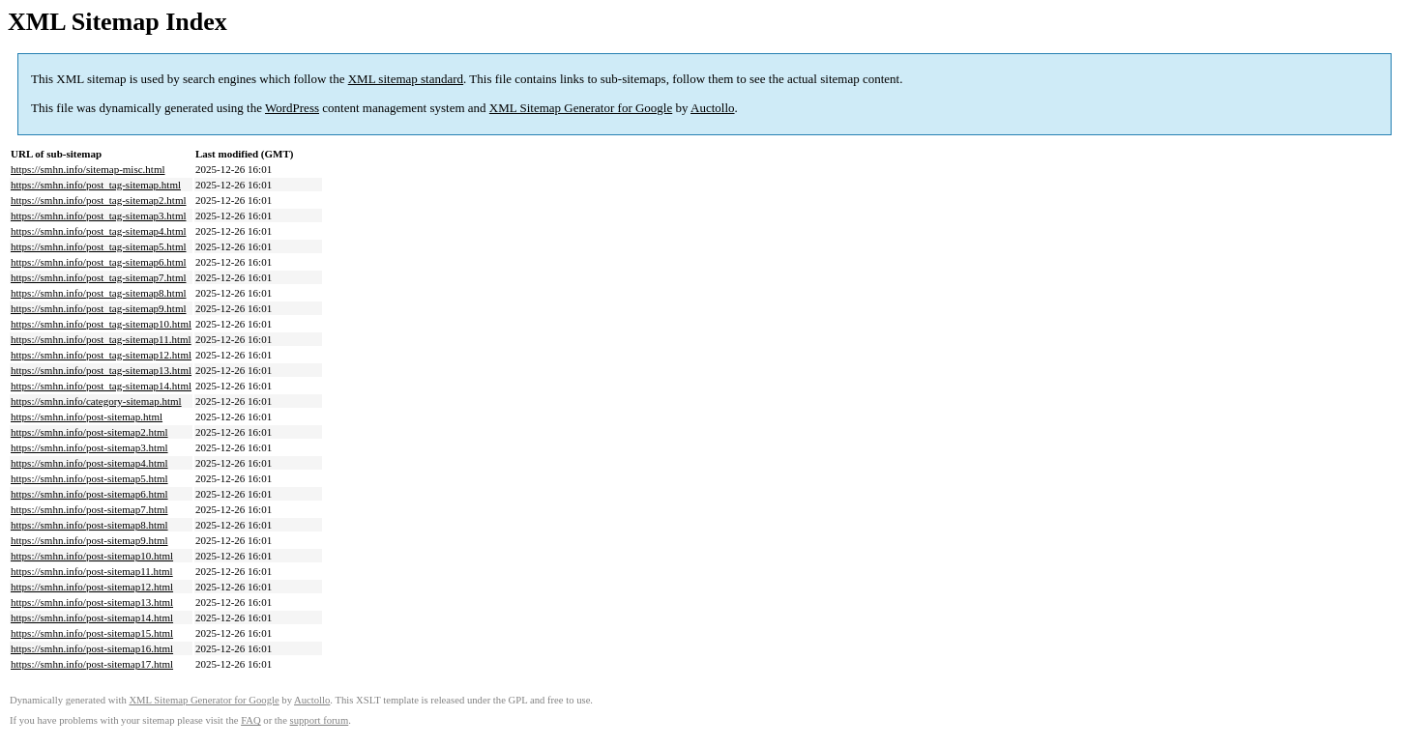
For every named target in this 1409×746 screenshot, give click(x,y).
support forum (319, 720)
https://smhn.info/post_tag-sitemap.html (96, 184)
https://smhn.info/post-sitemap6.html (89, 494)
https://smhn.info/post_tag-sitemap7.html (99, 277)
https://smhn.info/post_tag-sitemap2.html (99, 200)
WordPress (292, 107)
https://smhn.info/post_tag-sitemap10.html (101, 324)
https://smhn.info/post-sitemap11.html (92, 571)
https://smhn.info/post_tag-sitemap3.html (99, 215)
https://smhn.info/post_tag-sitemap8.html (99, 293)
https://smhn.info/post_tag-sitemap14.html (101, 385)
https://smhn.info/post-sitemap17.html (92, 664)
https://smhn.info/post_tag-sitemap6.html (99, 262)
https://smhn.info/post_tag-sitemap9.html (99, 308)
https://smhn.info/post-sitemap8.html (89, 525)
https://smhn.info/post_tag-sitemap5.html (99, 246)
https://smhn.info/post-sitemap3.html (89, 447)
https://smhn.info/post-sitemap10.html (92, 555)
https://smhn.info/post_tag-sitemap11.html (101, 339)
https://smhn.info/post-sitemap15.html (92, 633)
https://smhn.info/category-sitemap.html (96, 401)
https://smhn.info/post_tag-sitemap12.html (101, 354)
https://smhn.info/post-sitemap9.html (89, 540)
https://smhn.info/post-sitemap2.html (89, 432)
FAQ (251, 720)
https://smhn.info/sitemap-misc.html (88, 169)
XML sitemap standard (405, 79)
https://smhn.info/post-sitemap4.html (89, 463)
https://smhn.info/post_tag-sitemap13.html (101, 370)
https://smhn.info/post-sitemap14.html (92, 617)
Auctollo (712, 107)
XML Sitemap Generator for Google (580, 107)
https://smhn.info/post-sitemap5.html (89, 478)
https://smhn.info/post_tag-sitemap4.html (99, 231)
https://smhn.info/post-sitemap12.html (92, 586)
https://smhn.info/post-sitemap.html (86, 416)
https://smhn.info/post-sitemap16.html (92, 648)
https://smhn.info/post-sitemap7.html (89, 509)
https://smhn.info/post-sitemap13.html (92, 602)
